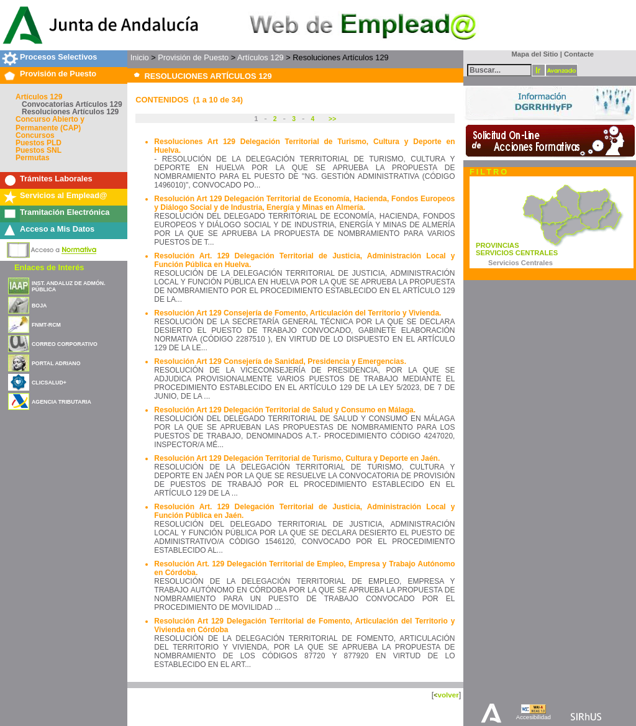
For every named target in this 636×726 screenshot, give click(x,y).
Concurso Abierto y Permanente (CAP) (50, 123)
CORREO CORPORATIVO (65, 344)
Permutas (33, 157)
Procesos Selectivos (58, 56)
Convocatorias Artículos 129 (72, 104)
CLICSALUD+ (49, 382)
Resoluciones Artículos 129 (70, 111)
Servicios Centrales (520, 262)
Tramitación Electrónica (64, 212)
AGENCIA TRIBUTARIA (61, 402)
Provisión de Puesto (58, 73)
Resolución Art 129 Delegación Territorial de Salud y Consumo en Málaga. (285, 410)
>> (331, 119)
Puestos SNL (38, 150)
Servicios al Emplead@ (63, 195)
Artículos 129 (39, 97)
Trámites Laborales (56, 178)
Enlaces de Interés (49, 267)
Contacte (579, 54)
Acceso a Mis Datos (57, 229)
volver (447, 695)
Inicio (139, 57)
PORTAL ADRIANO (56, 363)
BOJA (39, 305)
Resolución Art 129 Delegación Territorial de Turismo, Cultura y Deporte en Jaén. (297, 458)
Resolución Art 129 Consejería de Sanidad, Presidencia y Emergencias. (280, 361)
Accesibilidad (533, 717)
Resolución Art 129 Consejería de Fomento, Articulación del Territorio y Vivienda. (297, 313)
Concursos (35, 135)
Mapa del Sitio (532, 54)
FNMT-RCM (46, 325)
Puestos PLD (38, 142)
